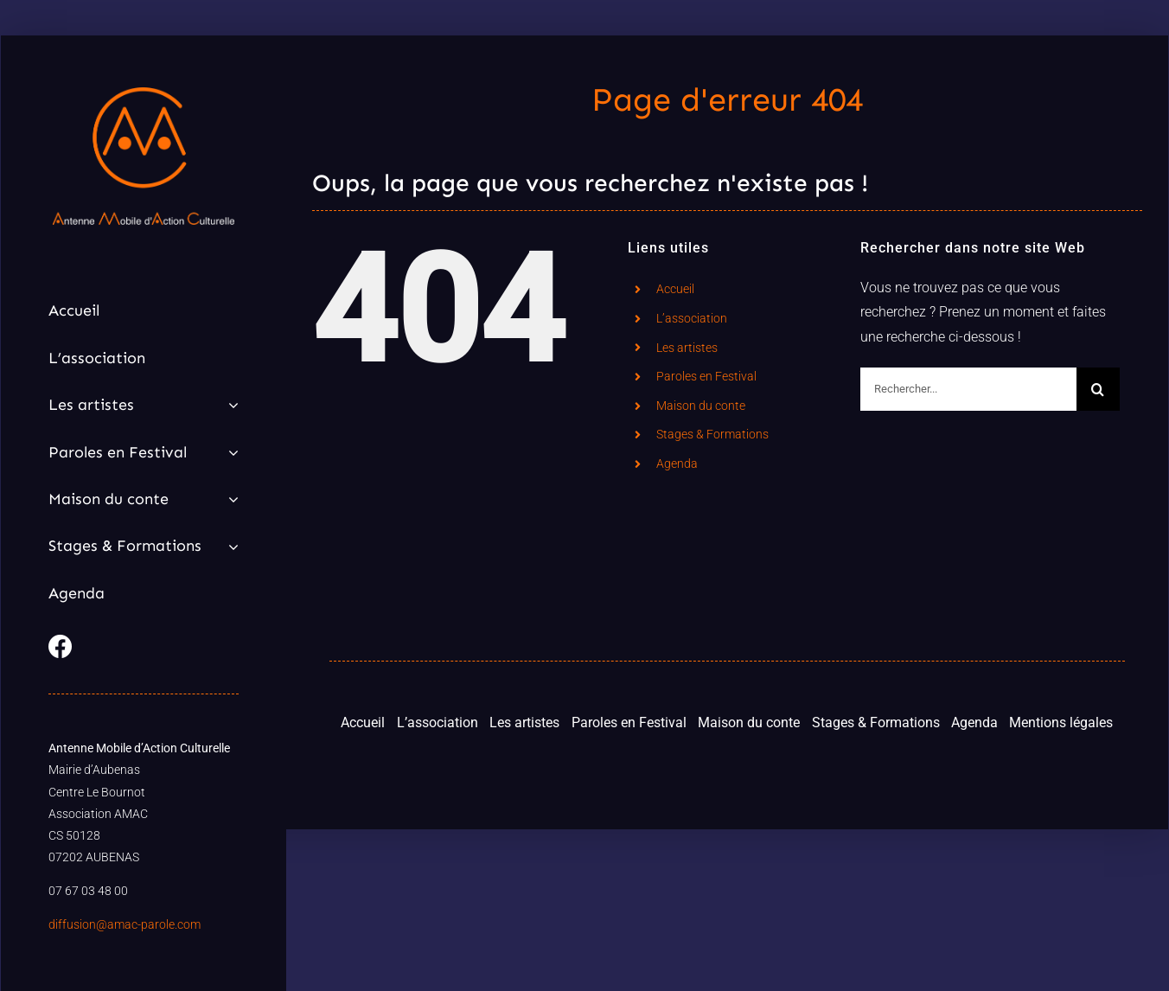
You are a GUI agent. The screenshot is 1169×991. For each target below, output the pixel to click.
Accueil (675, 289)
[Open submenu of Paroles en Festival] (229, 452)
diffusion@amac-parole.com (124, 924)
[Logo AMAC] (143, 94)
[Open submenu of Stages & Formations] (229, 545)
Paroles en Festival (706, 376)
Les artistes (687, 348)
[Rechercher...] (968, 389)
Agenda (677, 463)
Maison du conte (700, 405)
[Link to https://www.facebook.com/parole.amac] (139, 647)
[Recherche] (1098, 389)
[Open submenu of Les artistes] (229, 404)
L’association (691, 318)
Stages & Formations (712, 434)
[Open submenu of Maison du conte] (229, 498)
